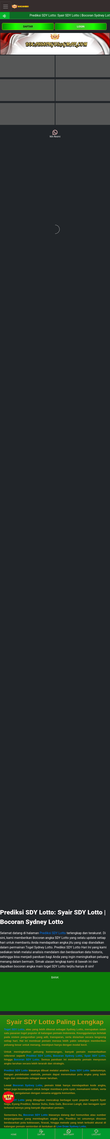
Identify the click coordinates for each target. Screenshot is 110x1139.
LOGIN (80, 26)
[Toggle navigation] (5, 6)
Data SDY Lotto (79, 1070)
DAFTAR (28, 26)
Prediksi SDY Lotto (53, 933)
